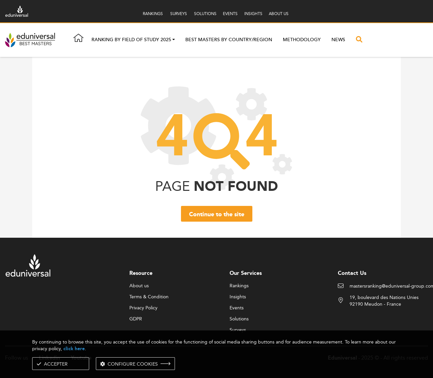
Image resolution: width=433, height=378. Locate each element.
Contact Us (352, 273)
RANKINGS (153, 13)
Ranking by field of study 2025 (131, 40)
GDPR (135, 319)
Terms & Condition (149, 297)
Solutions (239, 319)
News (338, 40)
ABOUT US (279, 13)
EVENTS (230, 13)
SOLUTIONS (205, 13)
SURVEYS (178, 13)
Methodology (302, 40)
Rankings (239, 286)
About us (139, 286)
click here (74, 349)
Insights (238, 297)
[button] (173, 40)
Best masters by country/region (228, 40)
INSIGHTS (253, 13)
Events (237, 308)
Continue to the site (216, 214)
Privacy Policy (143, 308)
